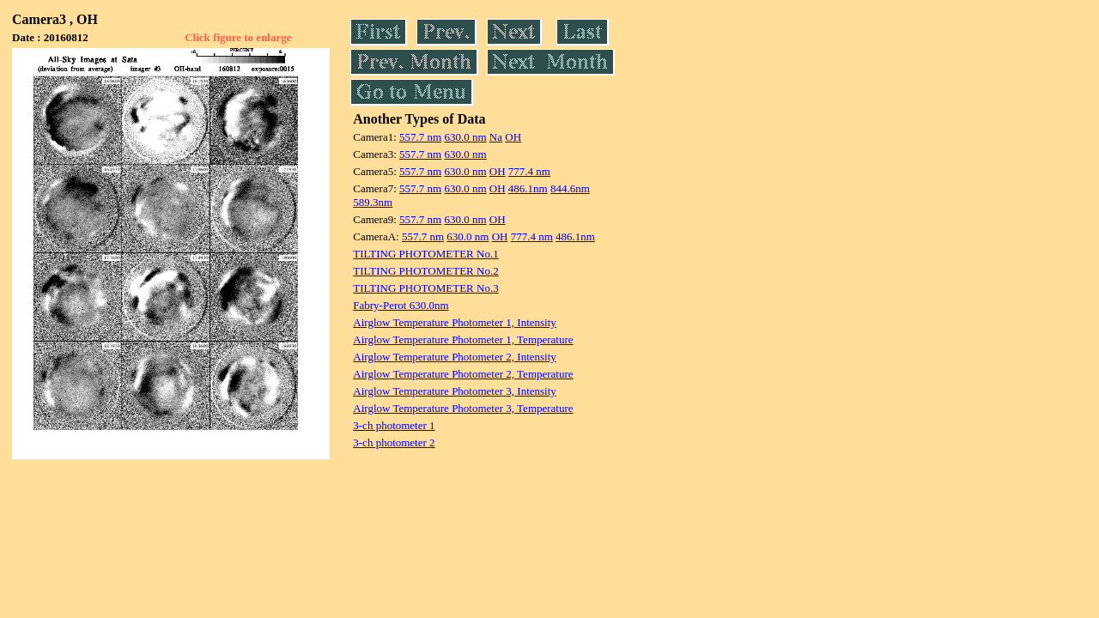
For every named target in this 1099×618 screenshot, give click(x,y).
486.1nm (528, 188)
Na (495, 136)
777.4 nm (529, 171)
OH (513, 136)
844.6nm (570, 188)
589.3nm (372, 202)
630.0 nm (465, 136)
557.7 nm (420, 136)
